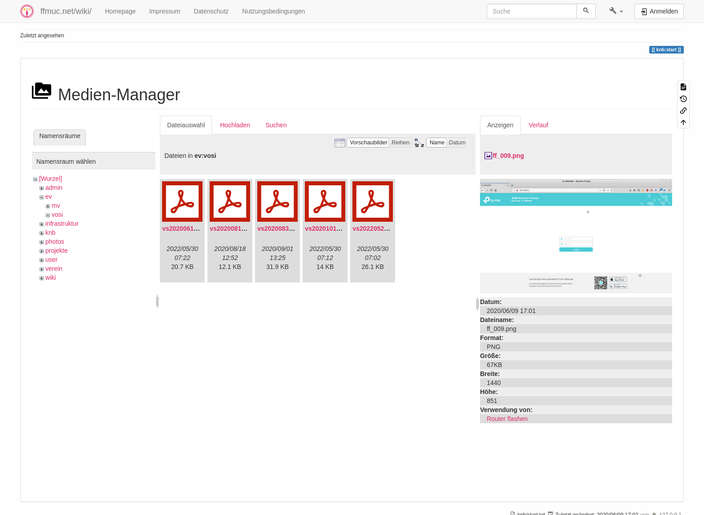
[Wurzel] (50, 178)
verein (53, 268)
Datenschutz (211, 11)
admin (53, 187)
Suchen (275, 125)
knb (50, 232)
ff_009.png (508, 155)
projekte (56, 250)
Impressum (164, 11)
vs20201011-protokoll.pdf (342, 228)
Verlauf (539, 125)
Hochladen (235, 125)
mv (56, 205)
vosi (57, 214)
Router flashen (507, 418)
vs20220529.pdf (375, 228)
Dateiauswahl (186, 125)
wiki (50, 277)
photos (54, 241)
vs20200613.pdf (185, 228)
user (51, 259)
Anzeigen (500, 125)
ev (48, 196)
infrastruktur (62, 223)
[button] (616, 11)
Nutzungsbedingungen (273, 11)
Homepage (120, 11)
